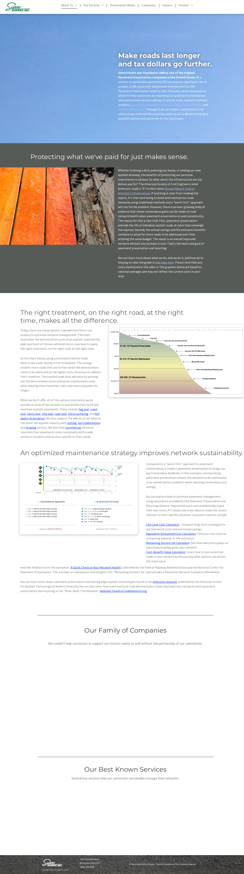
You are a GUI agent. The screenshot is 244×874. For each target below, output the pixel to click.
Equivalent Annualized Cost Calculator (171, 534)
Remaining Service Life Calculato (167, 543)
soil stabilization (191, 105)
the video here (164, 262)
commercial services (131, 109)
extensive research (165, 582)
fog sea (83, 409)
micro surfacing (78, 414)
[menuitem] (70, 5)
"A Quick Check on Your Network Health (95, 567)
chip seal (47, 414)
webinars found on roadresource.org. (123, 591)
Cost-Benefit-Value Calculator (166, 552)
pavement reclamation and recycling (155, 105)
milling (72, 423)
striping (31, 427)
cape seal (61, 414)
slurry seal (33, 414)
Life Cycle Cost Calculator (162, 524)
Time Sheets (129, 857)
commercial (73, 427)
